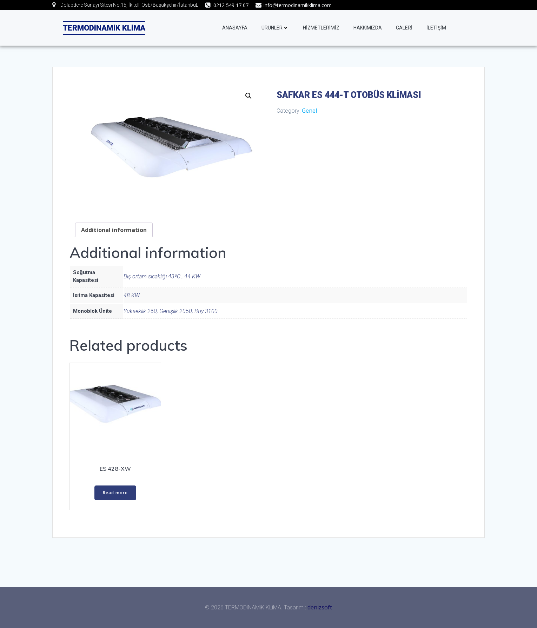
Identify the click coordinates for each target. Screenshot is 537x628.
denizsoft (319, 607)
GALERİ (404, 28)
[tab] (114, 230)
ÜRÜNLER (275, 28)
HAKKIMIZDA (367, 28)
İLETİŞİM (436, 28)
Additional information (114, 230)
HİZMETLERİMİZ (321, 28)
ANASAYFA (234, 28)
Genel (309, 110)
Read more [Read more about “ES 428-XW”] (115, 493)
